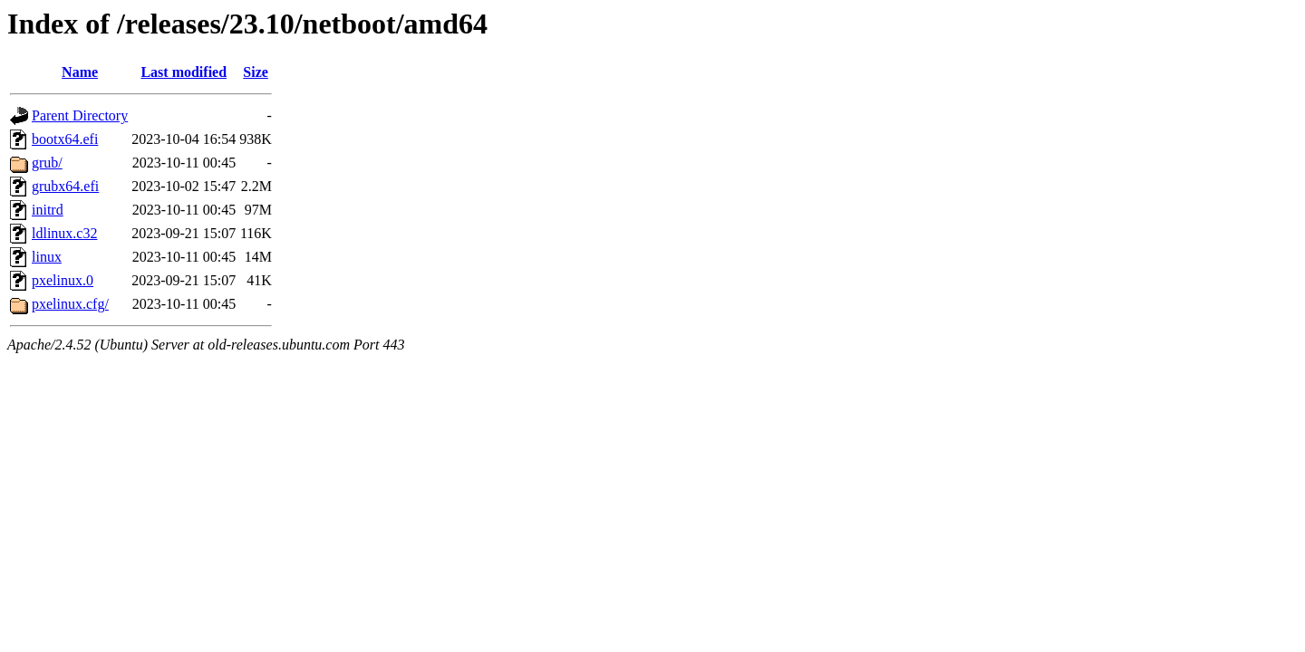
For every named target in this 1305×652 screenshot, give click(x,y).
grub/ (47, 162)
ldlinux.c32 (64, 233)
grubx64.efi (65, 186)
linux (47, 256)
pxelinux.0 (62, 280)
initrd (47, 209)
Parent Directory (80, 115)
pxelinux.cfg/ (70, 304)
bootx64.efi (65, 139)
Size (255, 72)
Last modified (183, 72)
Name (80, 72)
